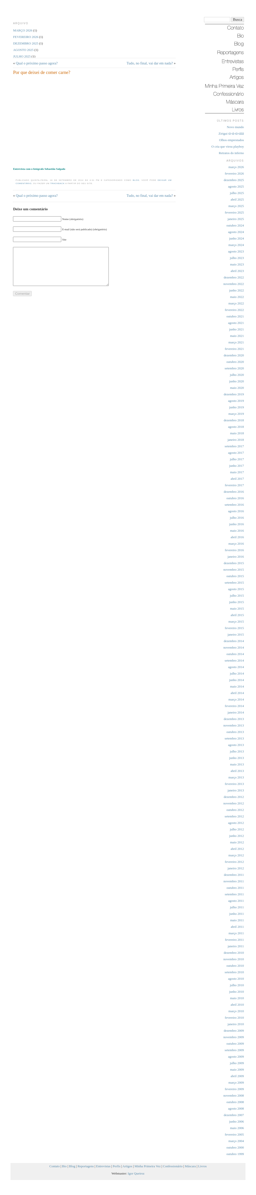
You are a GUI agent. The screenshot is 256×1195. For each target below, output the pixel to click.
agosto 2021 (236, 323)
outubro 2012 (235, 810)
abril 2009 (237, 1076)
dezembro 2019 (234, 394)
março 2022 (236, 303)
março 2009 (236, 1082)
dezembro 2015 (234, 563)
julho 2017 (237, 459)
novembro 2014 (234, 647)
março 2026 (236, 167)
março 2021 (236, 342)
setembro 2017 (234, 446)
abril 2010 (237, 1004)
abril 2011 (237, 927)
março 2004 (236, 1141)
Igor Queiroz (136, 1173)
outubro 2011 (235, 888)
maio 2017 (237, 472)
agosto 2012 (236, 823)
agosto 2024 (236, 232)
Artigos (127, 1166)
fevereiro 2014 (234, 706)
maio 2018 (237, 433)
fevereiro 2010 (234, 1017)
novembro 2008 (234, 1095)
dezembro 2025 (234, 180)
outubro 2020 (235, 362)
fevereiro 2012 (234, 862)
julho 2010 (237, 985)
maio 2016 (237, 530)
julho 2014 (237, 673)
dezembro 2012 (234, 797)
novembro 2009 (234, 1037)
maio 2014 (237, 686)
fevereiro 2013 (234, 784)
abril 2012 (237, 849)
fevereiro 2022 (234, 310)
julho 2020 (237, 375)
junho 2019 (236, 407)
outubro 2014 (235, 654)
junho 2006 (236, 1121)
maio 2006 (237, 1128)
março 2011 (236, 933)
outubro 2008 (235, 1102)
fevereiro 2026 (234, 173)
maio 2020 (237, 388)
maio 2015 (237, 608)
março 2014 (236, 699)
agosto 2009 (236, 1056)
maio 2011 (237, 920)
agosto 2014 (236, 667)
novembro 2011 (234, 881)
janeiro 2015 (236, 634)
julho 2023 (237, 258)
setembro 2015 (234, 582)
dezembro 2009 (234, 1030)
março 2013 (236, 777)
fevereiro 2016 (234, 550)
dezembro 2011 (234, 875)
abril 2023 (237, 271)
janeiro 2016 (236, 556)
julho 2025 (237, 193)
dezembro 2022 (234, 277)
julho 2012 (237, 829)
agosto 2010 (236, 978)
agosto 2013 (236, 745)
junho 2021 (236, 329)
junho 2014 (236, 680)
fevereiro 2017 (234, 485)
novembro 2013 (234, 725)
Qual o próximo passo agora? (37, 63)
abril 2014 (237, 693)
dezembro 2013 (234, 719)
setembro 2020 (234, 368)
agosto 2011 (236, 901)
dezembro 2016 (234, 491)
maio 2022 (237, 297)
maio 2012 (237, 842)
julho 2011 (237, 907)
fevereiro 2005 (234, 1134)
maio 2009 (237, 1069)
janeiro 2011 (236, 946)
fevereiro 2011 (234, 940)
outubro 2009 (235, 1043)
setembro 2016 (234, 504)
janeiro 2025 (236, 219)
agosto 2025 (236, 186)
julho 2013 (237, 751)
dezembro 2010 (234, 953)
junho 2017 (236, 466)
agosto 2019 (236, 401)
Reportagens (86, 1166)
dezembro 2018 (234, 420)
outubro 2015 (235, 576)
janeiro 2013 (236, 790)
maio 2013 (237, 764)
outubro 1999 (235, 1154)
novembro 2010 (234, 959)
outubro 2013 (235, 732)
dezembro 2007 (234, 1115)
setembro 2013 (234, 738)
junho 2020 (236, 381)
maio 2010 (237, 998)
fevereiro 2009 (234, 1089)
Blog (136, 180)
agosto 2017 (236, 453)
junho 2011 (236, 914)
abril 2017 (237, 478)
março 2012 (236, 855)
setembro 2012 (234, 816)
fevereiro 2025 (234, 212)
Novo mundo (235, 127)
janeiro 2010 (236, 1024)
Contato (55, 1166)
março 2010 (236, 1011)
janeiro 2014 (236, 712)
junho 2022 (236, 290)
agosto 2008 (236, 1108)
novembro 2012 (234, 803)
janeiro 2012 (236, 868)
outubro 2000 (235, 1147)
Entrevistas (103, 1166)
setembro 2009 (234, 1050)
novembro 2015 (234, 569)
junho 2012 (236, 836)
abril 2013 (237, 771)
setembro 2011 (234, 894)
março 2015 (236, 621)
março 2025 (236, 206)
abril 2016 (237, 537)
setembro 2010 (234, 972)
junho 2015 (236, 602)
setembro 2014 (234, 660)
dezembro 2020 (234, 355)
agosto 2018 (236, 427)
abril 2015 (237, 615)
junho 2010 (236, 991)
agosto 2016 (236, 511)
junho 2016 (236, 524)
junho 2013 (236, 758)
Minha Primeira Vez (147, 1166)
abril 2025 (237, 199)
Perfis (116, 1166)
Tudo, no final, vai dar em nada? (149, 63)
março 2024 (236, 245)
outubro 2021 (235, 316)
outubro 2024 (235, 225)
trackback (57, 183)
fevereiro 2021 (234, 349)
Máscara (190, 1166)
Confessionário (173, 1166)
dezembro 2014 (234, 641)
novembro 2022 (234, 284)
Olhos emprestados (231, 140)
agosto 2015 (236, 589)
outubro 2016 (235, 498)
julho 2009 (237, 1063)
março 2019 (236, 414)
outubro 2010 (235, 965)
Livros (202, 1166)
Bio (64, 1166)
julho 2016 (237, 517)
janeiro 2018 (236, 440)
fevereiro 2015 (234, 628)
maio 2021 (237, 336)
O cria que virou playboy (228, 146)
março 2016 (236, 543)
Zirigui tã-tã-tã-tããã (231, 133)
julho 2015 (237, 595)
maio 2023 (237, 264)
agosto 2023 (236, 251)
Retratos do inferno (231, 153)
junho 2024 (236, 238)
